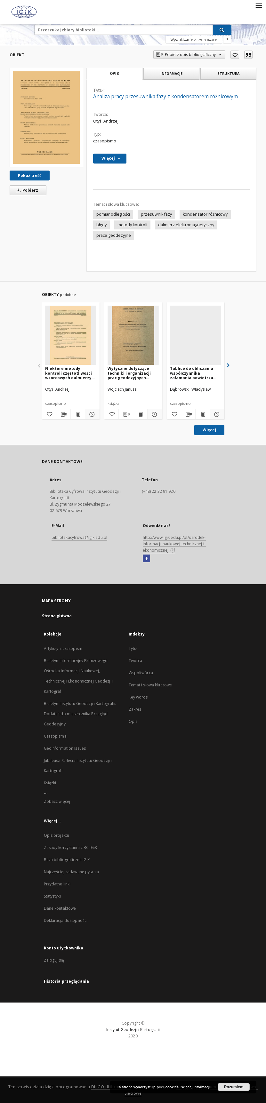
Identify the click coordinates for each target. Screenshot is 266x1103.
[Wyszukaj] (222, 30)
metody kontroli (132, 225)
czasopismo (104, 141)
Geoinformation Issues (65, 748)
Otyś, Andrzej (105, 121)
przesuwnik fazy (156, 214)
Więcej (209, 430)
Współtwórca (141, 672)
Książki (50, 783)
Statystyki (52, 896)
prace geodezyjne (113, 235)
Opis (133, 721)
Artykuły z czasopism (63, 648)
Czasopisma (55, 736)
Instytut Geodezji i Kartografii (133, 1029)
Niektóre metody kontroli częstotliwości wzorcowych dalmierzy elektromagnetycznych (69, 373)
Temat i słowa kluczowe (150, 685)
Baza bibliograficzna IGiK (67, 859)
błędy (101, 225)
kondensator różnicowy (205, 214)
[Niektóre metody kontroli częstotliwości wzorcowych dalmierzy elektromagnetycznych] (70, 335)
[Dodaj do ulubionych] (234, 55)
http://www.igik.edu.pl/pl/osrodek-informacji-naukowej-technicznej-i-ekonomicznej (174, 544)
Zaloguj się (54, 960)
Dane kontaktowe (60, 908)
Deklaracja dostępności (66, 920)
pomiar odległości (113, 214)
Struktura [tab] (228, 73)
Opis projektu (56, 835)
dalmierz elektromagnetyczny (186, 225)
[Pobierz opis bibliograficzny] (63, 414)
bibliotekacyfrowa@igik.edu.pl (79, 537)
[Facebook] (146, 559)
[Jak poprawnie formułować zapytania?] (227, 40)
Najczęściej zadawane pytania (71, 872)
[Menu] (258, 5)
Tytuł (133, 648)
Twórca (135, 660)
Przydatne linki (57, 884)
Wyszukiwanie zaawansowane (194, 39)
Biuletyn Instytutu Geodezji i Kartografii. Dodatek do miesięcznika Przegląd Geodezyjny (80, 714)
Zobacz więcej (57, 801)
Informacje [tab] (171, 73)
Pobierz (26, 190)
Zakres (135, 709)
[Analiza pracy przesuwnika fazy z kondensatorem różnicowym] (46, 117)
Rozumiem (234, 1087)
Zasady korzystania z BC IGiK (70, 847)
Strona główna (57, 616)
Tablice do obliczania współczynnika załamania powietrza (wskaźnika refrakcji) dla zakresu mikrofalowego (195, 373)
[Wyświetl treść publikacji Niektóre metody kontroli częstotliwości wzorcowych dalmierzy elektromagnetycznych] (78, 414)
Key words (138, 697)
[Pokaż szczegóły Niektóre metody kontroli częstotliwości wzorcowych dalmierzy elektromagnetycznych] (91, 414)
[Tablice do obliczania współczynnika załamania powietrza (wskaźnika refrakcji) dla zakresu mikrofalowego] (195, 335)
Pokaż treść (29, 175)
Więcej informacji (195, 1087)
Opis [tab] (114, 73)
